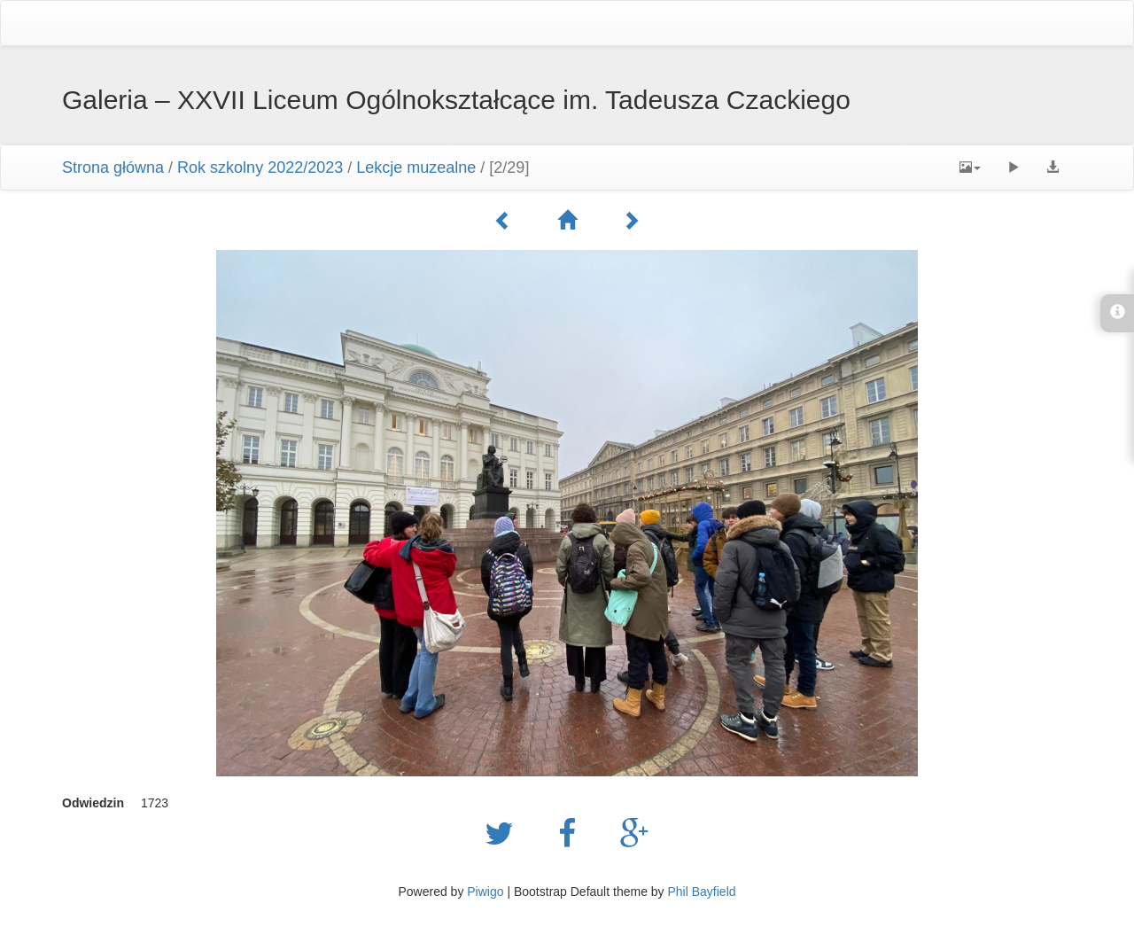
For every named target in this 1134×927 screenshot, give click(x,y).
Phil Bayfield (701, 891)
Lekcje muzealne (416, 167)
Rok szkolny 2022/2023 (260, 167)
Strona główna (113, 167)
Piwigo (485, 891)
